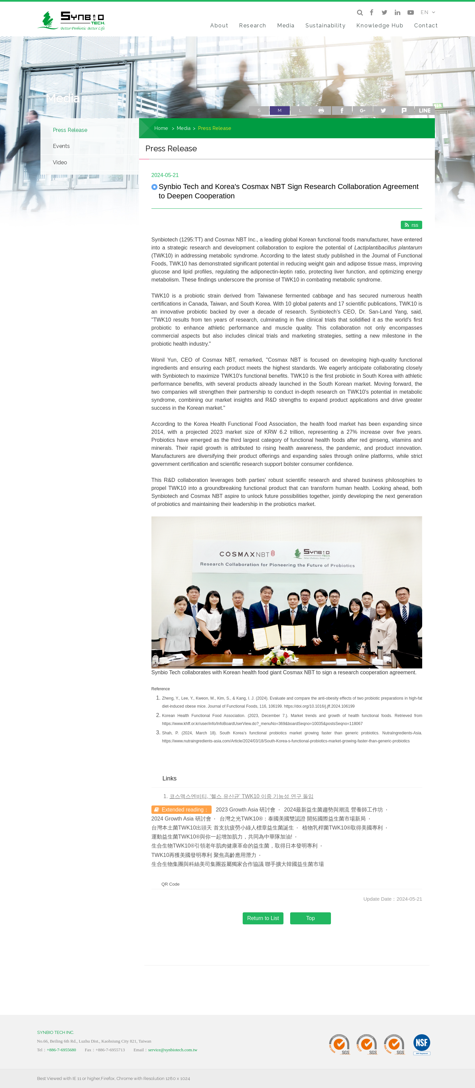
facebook (342, 110)
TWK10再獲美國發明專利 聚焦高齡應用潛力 (203, 855)
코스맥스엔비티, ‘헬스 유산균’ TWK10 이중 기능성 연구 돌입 (241, 796)
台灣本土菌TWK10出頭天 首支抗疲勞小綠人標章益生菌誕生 (222, 828)
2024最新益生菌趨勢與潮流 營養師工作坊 (333, 809)
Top (310, 918)
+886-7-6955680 (61, 1049)
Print (321, 110)
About (219, 25)
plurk (404, 110)
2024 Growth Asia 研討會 (181, 819)
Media (286, 25)
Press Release (70, 130)
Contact (426, 25)
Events (61, 146)
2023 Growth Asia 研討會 (246, 809)
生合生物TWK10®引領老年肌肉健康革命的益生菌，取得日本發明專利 (234, 846)
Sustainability (326, 25)
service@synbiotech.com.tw (172, 1049)
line (425, 110)
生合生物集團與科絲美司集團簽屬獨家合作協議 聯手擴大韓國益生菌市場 (237, 864)
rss (411, 225)
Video (60, 162)
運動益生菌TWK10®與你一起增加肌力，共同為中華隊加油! (221, 837)
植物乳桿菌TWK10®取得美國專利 (342, 828)
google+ (363, 110)
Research (252, 25)
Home (161, 128)
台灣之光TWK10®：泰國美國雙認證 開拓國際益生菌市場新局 (293, 819)
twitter (383, 110)
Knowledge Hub (379, 25)
